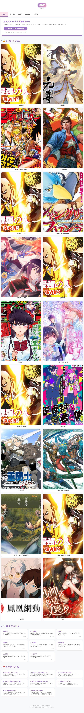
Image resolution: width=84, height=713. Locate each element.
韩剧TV (20, 14)
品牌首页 (4, 14)
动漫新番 (27, 14)
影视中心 (36, 14)
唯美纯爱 (12, 14)
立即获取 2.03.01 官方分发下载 (15, 28)
